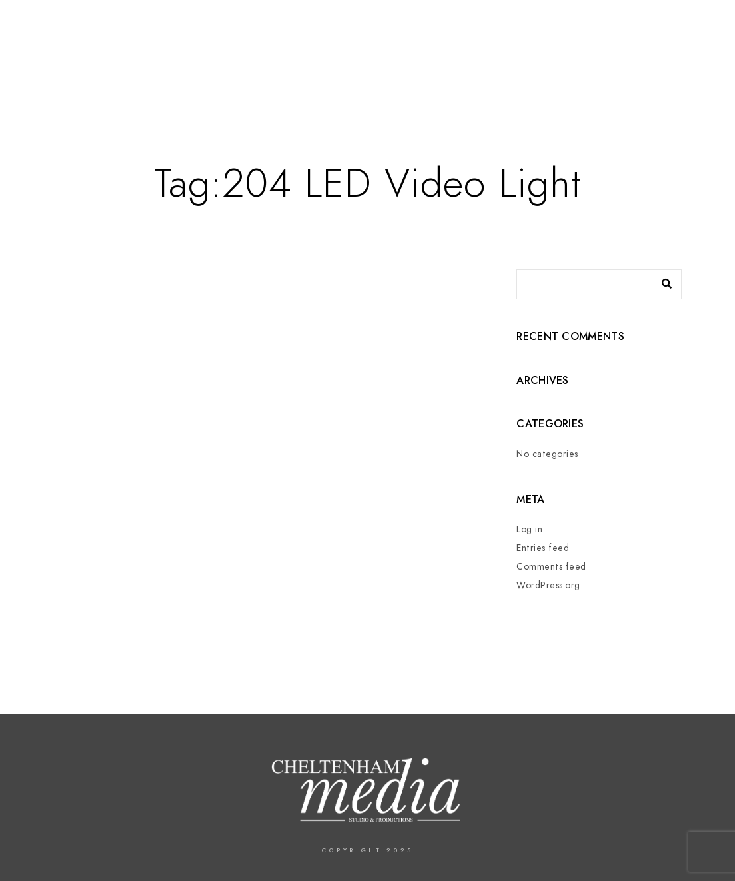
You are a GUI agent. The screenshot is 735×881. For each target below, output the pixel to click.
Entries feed (542, 548)
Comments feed (551, 566)
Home (353, 54)
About (400, 54)
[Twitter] (636, 27)
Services (454, 54)
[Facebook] (613, 27)
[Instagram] (683, 27)
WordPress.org (548, 585)
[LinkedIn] (660, 27)
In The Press (584, 54)
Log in (529, 529)
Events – (515, 54)
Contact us (660, 54)
